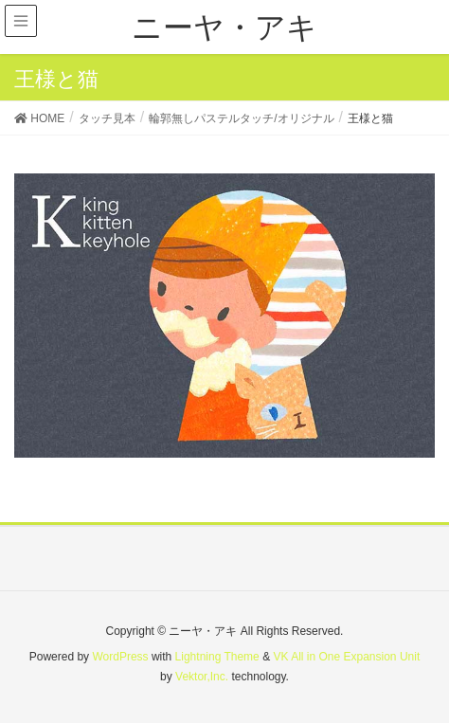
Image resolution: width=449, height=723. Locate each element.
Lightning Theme (217, 656)
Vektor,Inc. (201, 676)
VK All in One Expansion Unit (346, 656)
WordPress (120, 656)
